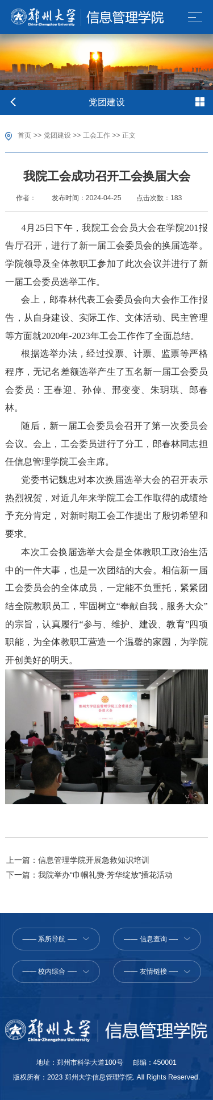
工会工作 (96, 135)
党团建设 (57, 135)
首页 (24, 135)
